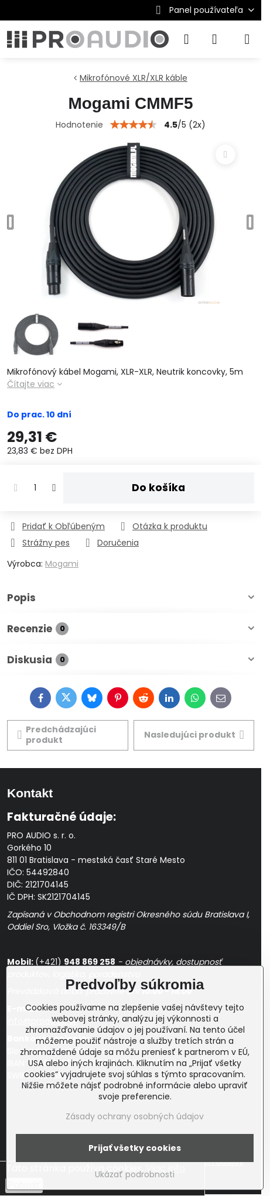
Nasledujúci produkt (194, 735)
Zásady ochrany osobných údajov (135, 1116)
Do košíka (158, 488)
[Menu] (247, 39)
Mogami (61, 564)
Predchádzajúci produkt (57, 735)
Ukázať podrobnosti (135, 1174)
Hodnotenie (79, 125)
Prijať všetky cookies (134, 1148)
